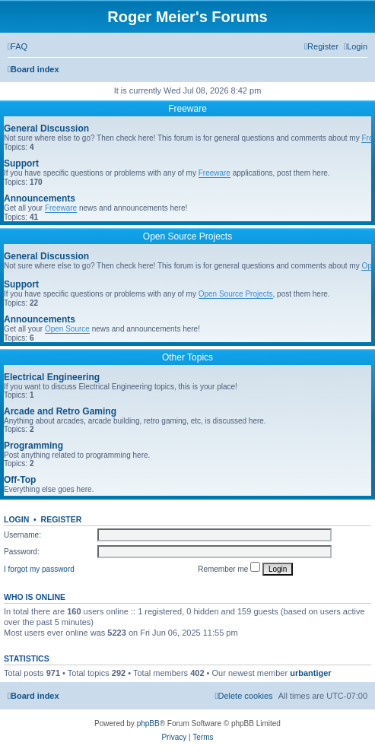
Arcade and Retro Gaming (60, 411)
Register (61, 519)
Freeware (187, 108)
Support (21, 163)
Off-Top (20, 479)
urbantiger (310, 672)
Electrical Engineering (52, 377)
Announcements (39, 198)
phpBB (148, 723)
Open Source (67, 329)
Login (16, 519)
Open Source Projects (187, 236)
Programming (33, 445)
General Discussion (46, 128)
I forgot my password (39, 569)
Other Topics (187, 357)
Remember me (229, 567)
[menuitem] (17, 46)
